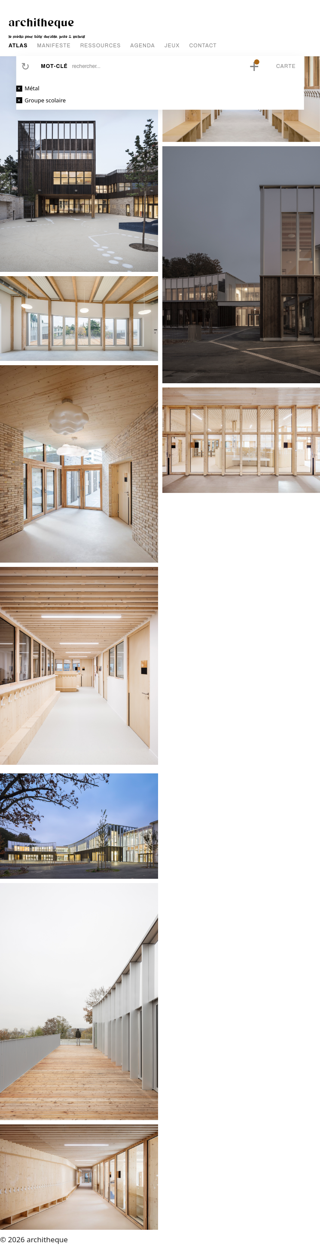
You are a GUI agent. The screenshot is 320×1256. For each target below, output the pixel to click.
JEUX (172, 46)
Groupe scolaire (45, 100)
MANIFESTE (53, 46)
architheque (41, 21)
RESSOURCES (100, 46)
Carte (286, 66)
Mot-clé (54, 66)
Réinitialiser (25, 66)
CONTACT (203, 46)
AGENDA (142, 46)
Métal (31, 88)
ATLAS (18, 46)
